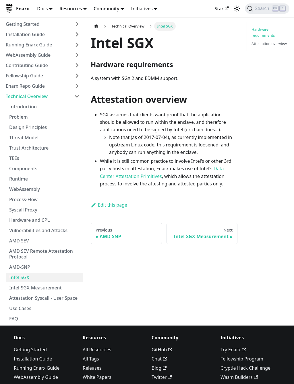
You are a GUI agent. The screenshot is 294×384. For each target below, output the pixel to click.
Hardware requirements (263, 32)
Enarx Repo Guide (25, 86)
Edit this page (109, 205)
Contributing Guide (27, 65)
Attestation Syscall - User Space (43, 298)
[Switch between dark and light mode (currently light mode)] (236, 8)
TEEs (14, 158)
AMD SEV (19, 241)
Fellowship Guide (24, 76)
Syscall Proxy (23, 210)
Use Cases (20, 308)
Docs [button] (42, 8)
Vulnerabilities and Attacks (38, 230)
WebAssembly (24, 189)
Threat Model (23, 137)
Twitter (162, 377)
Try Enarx (233, 349)
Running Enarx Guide (29, 45)
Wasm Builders (239, 377)
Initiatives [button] (141, 8)
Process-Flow (23, 199)
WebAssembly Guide (28, 55)
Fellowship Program (241, 359)
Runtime (18, 179)
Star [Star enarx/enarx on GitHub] (221, 8)
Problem (18, 117)
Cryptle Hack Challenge (245, 368)
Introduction (23, 106)
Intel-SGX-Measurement (35, 288)
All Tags (91, 359)
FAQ (13, 319)
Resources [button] (70, 8)
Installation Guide (25, 34)
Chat (159, 359)
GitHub (162, 349)
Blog (159, 368)
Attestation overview (269, 43)
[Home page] (96, 26)
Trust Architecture (29, 148)
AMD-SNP (19, 267)
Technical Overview (27, 96)
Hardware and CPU (30, 220)
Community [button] (106, 8)
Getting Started (23, 24)
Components (23, 168)
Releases (92, 368)
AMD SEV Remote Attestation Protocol (41, 254)
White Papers (97, 377)
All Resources (97, 349)
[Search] (267, 8)
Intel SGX (19, 277)
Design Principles (28, 127)
